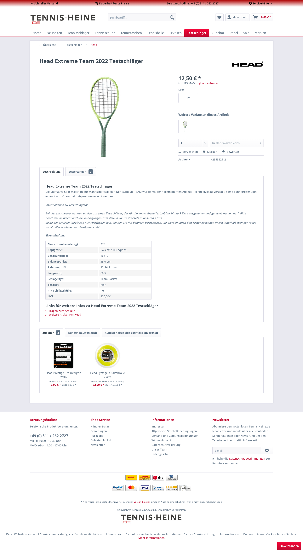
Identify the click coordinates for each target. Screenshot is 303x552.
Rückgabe (97, 436)
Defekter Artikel (101, 440)
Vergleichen (188, 152)
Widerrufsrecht (161, 440)
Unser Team (159, 449)
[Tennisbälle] (156, 33)
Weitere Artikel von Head (63, 314)
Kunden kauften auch (82, 332)
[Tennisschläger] (78, 33)
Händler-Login (100, 426)
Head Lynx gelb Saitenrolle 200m (107, 375)
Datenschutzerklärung (166, 445)
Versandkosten (142, 501)
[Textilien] (175, 33)
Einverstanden (289, 546)
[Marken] (260, 33)
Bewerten (230, 152)
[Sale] (246, 33)
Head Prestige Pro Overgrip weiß (63, 375)
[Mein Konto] (237, 17)
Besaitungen (99, 431)
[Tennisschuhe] (105, 33)
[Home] (37, 33)
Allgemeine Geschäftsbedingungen (174, 431)
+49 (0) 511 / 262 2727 (49, 435)
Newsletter (98, 445)
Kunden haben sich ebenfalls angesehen (131, 332)
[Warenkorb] (262, 17)
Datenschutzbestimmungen (247, 458)
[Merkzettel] (219, 17)
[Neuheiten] (54, 33)
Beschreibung (51, 171)
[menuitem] (44, 3)
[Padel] (234, 33)
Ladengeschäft (161, 454)
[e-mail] (236, 450)
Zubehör (51, 332)
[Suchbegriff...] (142, 17)
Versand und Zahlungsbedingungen (175, 436)
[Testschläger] (196, 33)
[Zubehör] (218, 33)
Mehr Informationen (151, 538)
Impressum (159, 426)
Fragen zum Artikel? (60, 311)
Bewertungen (80, 171)
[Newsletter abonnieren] (267, 450)
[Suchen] (172, 17)
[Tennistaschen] (131, 33)
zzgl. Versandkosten (207, 83)
